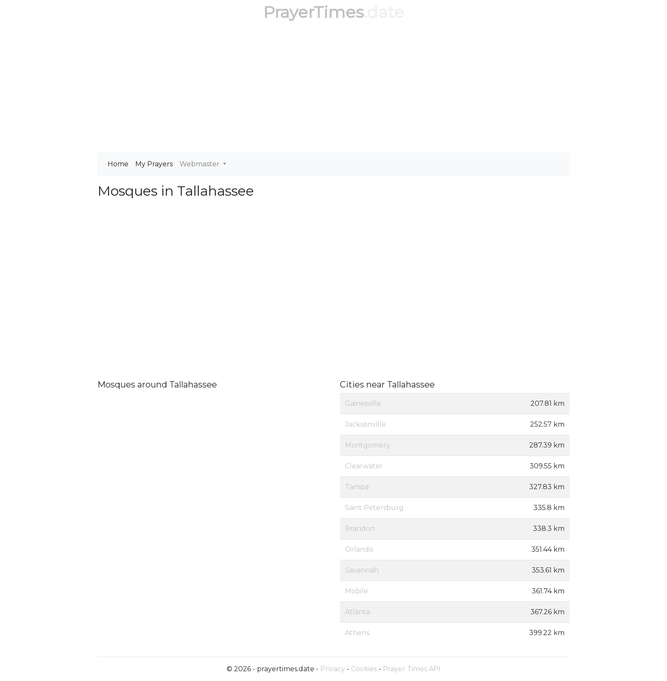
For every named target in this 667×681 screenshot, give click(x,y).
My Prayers (154, 164)
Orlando (359, 549)
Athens (357, 633)
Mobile (356, 591)
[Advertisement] (333, 88)
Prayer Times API (412, 669)
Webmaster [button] (200, 164)
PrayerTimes (313, 12)
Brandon (360, 528)
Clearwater (364, 466)
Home (118, 164)
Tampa (357, 487)
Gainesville (363, 403)
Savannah (362, 570)
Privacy (332, 669)
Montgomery (367, 445)
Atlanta (357, 612)
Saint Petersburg (374, 508)
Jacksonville (365, 424)
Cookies (364, 669)
